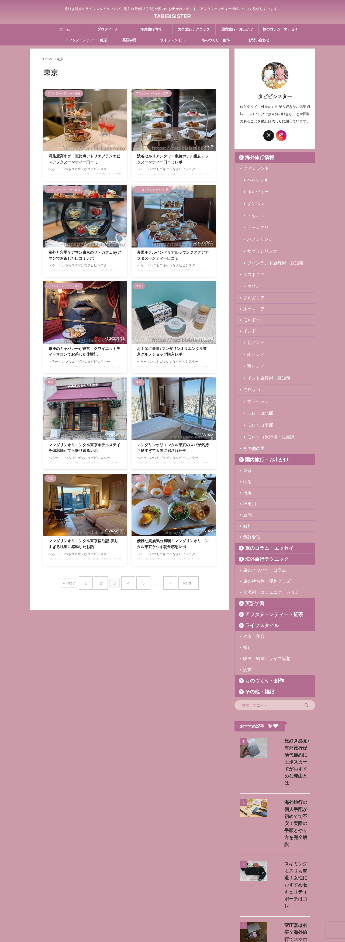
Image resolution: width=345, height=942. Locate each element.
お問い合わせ (258, 40)
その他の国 (251, 402)
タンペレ (254, 197)
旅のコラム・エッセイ (280, 29)
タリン (252, 262)
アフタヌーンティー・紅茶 (86, 40)
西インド (254, 334)
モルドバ (250, 295)
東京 (246, 424)
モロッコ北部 (257, 374)
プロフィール (107, 29)
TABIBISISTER (172, 15)
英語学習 (129, 40)
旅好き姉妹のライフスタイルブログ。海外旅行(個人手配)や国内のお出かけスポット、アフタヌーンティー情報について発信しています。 (172, 917)
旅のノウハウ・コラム (260, 524)
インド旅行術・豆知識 (264, 343)
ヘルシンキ (255, 179)
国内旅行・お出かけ (237, 29)
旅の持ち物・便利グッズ (262, 535)
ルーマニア (251, 284)
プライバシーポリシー (197, 907)
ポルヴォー (255, 188)
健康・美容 (251, 590)
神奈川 (248, 457)
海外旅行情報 (150, 29)
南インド (254, 326)
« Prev (77, 581)
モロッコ (250, 354)
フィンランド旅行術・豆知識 (269, 240)
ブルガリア (251, 273)
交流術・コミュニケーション (265, 546)
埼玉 (246, 446)
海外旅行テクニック (194, 29)
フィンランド (253, 168)
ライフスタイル (172, 40)
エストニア (251, 251)
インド (248, 306)
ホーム (64, 29)
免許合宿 (250, 491)
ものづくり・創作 (216, 40)
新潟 (246, 468)
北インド (254, 317)
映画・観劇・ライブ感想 (262, 612)
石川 (246, 479)
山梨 (246, 435)
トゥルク (254, 205)
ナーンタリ (255, 214)
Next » (182, 581)
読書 (246, 623)
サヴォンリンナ (259, 231)
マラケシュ (255, 365)
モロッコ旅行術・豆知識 (266, 391)
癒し (246, 601)
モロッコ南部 (257, 382)
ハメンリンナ (257, 223)
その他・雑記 (255, 645)
